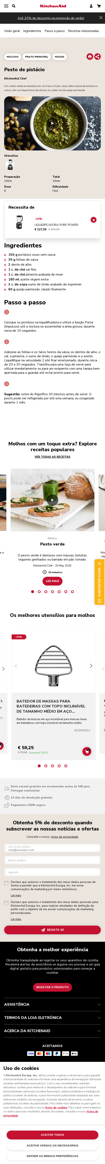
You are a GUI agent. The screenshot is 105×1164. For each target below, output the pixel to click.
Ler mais (16, 895)
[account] (91, 6)
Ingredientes (32, 31)
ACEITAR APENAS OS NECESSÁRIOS (52, 1145)
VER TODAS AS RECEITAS (52, 457)
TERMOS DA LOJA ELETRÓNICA (52, 1017)
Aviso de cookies (56, 1108)
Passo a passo (55, 31)
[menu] (6, 6)
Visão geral (12, 31)
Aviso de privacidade (64, 837)
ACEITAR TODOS (52, 1134)
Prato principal (36, 56)
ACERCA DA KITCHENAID (52, 1031)
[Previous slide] (16, 666)
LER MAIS (52, 581)
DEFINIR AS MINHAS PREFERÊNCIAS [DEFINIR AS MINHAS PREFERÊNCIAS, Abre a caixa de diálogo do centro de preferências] (52, 1156)
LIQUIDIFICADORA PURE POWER (56, 225)
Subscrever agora (99, 582)
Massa (59, 56)
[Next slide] (3, 669)
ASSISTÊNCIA (52, 1004)
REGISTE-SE (52, 930)
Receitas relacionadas (83, 31)
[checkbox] (6, 883)
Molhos (12, 56)
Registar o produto (52, 987)
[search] (14, 6)
